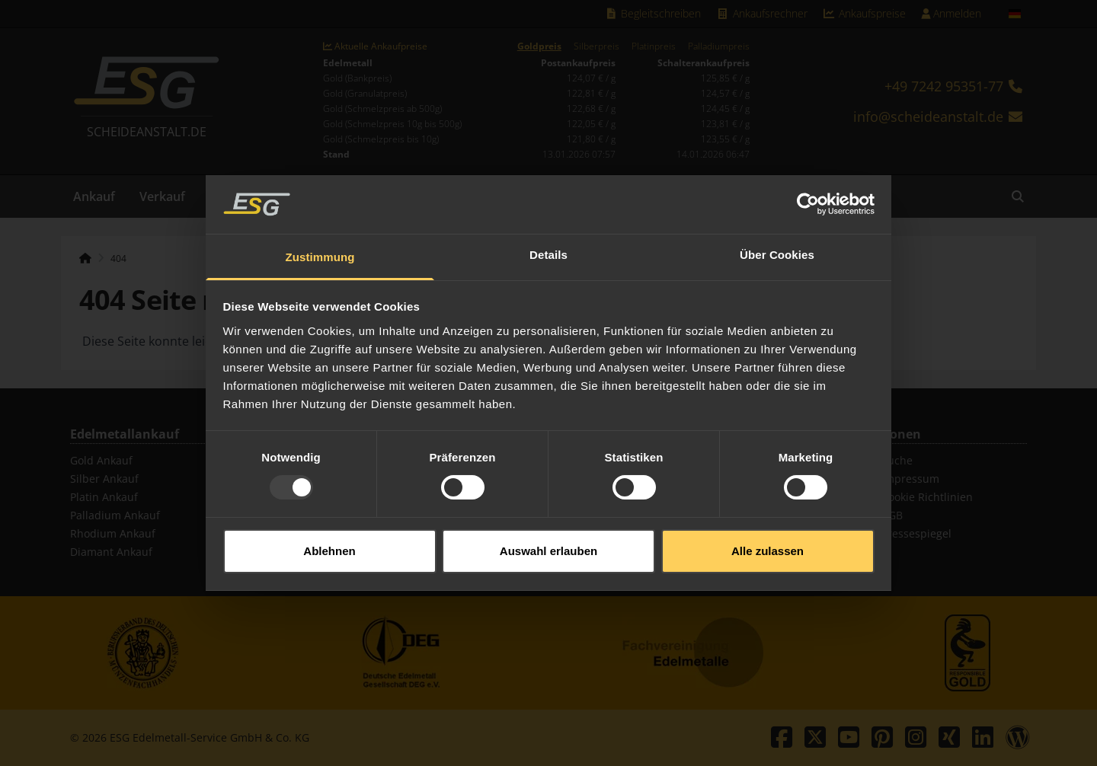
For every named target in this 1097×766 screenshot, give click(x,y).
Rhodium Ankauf (112, 533)
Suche (897, 460)
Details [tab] (548, 246)
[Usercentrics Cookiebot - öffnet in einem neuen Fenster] (808, 196)
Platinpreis (654, 46)
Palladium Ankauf (115, 515)
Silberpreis (596, 46)
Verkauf (162, 196)
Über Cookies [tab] (777, 246)
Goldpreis (539, 46)
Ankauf (94, 196)
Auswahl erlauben (548, 542)
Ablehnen (329, 542)
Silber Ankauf (104, 478)
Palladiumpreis (719, 46)
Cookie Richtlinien (927, 497)
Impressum (910, 478)
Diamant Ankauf (111, 551)
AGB (892, 515)
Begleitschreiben (653, 13)
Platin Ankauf (104, 497)
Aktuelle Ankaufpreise (375, 46)
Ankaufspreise (865, 13)
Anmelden (951, 13)
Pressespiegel (916, 533)
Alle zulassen (767, 542)
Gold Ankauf (101, 460)
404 (118, 258)
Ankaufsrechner (762, 13)
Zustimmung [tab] (320, 248)
